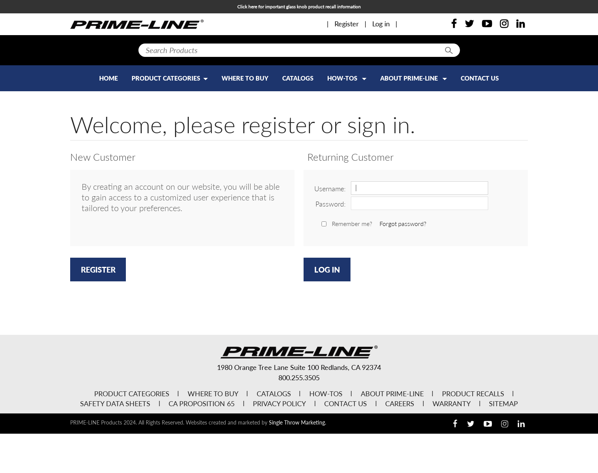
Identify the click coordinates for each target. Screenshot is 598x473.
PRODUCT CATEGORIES (170, 78)
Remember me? (352, 223)
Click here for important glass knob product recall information (299, 7)
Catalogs (297, 78)
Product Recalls (473, 393)
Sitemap (503, 403)
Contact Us (480, 78)
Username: (330, 188)
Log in (381, 23)
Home (108, 78)
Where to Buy (245, 78)
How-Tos (347, 78)
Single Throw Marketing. (297, 422)
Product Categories (131, 393)
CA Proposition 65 (202, 403)
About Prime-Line (413, 78)
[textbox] (299, 50)
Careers (399, 403)
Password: (330, 204)
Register (346, 23)
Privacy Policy (279, 403)
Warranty (451, 403)
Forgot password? (402, 223)
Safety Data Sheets (115, 403)
